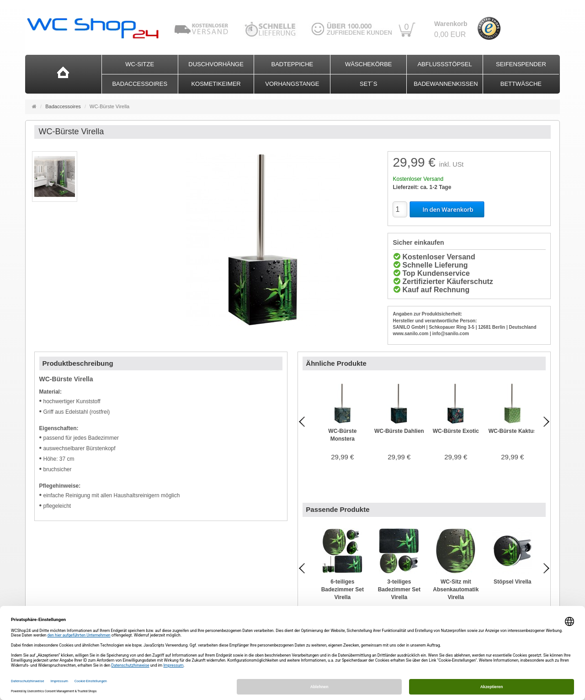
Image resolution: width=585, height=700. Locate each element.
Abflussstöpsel (444, 64)
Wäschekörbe (368, 64)
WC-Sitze (139, 64)
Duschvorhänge (216, 64)
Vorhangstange (292, 83)
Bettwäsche (521, 83)
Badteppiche (292, 64)
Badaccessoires (139, 83)
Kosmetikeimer (215, 83)
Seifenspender (521, 64)
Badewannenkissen (446, 83)
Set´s (368, 83)
